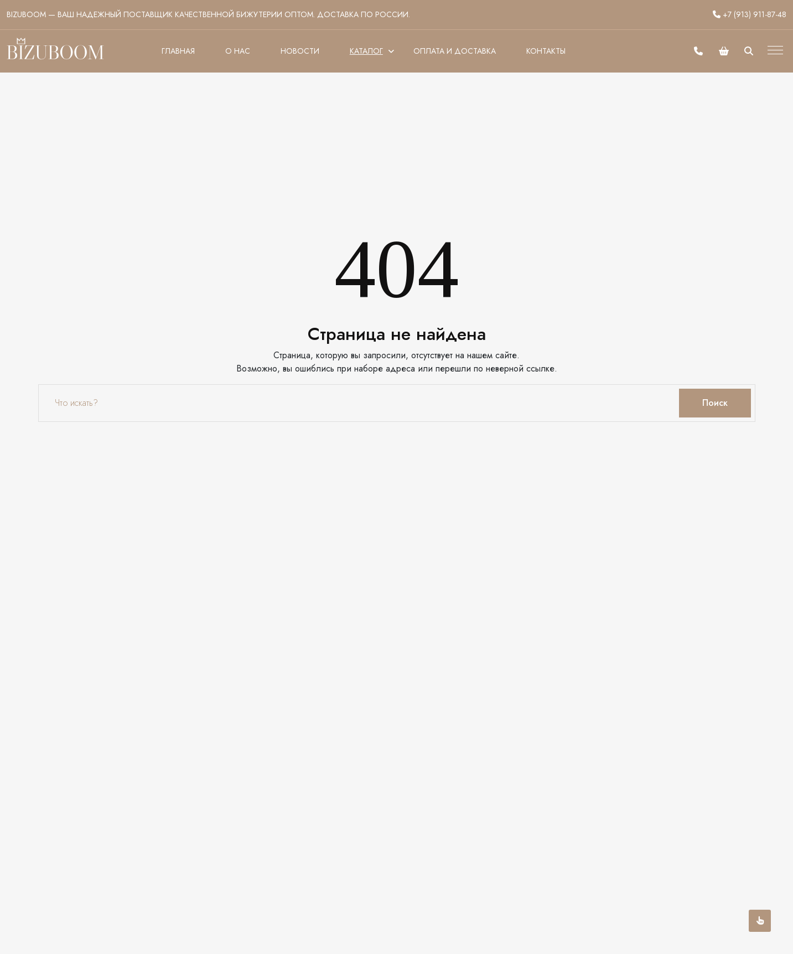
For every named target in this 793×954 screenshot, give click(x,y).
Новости (300, 50)
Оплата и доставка (454, 50)
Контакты (546, 50)
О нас (237, 50)
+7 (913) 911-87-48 (749, 14)
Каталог (366, 50)
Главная (178, 50)
